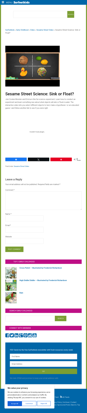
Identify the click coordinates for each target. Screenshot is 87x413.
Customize (15, 404)
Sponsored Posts (63, 405)
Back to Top (75, 405)
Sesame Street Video (44, 30)
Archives (66, 402)
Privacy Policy (57, 402)
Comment (9, 190)
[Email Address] (43, 364)
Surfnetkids (9, 30)
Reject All (29, 404)
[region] (29, 396)
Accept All (44, 404)
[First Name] (43, 356)
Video (32, 30)
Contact (73, 402)
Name (8, 214)
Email (8, 225)
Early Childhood (22, 30)
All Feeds (64, 397)
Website (8, 237)
